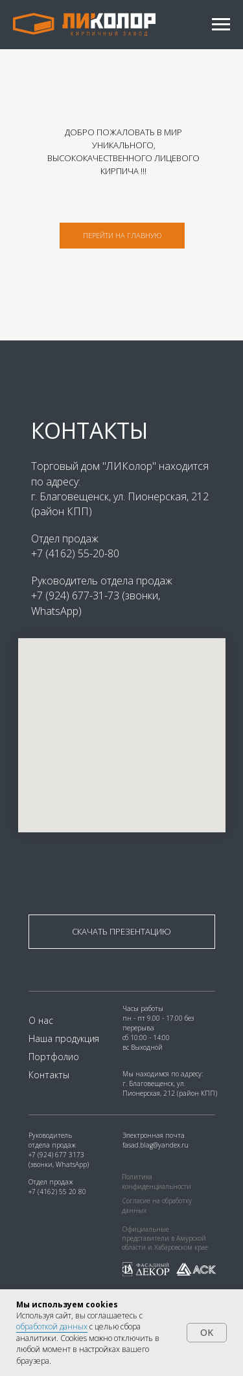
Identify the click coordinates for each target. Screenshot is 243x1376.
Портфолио (54, 1056)
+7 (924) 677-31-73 (76, 595)
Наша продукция (64, 1038)
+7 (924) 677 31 (52, 1154)
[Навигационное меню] (221, 24)
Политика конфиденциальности (156, 1181)
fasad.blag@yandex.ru (155, 1144)
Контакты (49, 1075)
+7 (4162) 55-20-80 (75, 553)
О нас (41, 1020)
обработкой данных (51, 1326)
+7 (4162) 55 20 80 (57, 1191)
